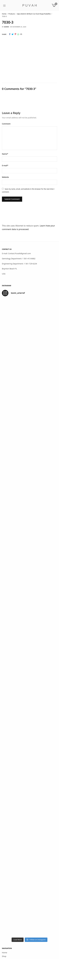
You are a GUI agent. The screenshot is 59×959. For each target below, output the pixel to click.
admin (6, 27)
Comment (6, 124)
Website (5, 177)
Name (5, 154)
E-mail (5, 165)
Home (4, 952)
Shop (4, 956)
